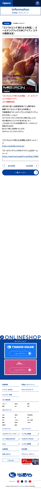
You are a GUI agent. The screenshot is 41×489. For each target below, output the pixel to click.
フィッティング (6, 429)
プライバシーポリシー (28, 454)
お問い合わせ (6, 454)
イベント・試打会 (7, 390)
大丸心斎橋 (30, 420)
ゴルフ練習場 (6, 400)
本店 (3, 415)
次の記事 (32, 166)
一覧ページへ (26, 172)
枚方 (3, 420)
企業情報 (5, 449)
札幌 (28, 406)
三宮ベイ (4, 404)
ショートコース (26, 429)
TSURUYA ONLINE (28, 439)
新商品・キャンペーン (28, 385)
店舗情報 (5, 385)
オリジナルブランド (27, 390)
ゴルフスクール (7, 410)
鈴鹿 (28, 404)
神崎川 (16, 404)
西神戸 (16, 422)
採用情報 (24, 449)
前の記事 (8, 166)
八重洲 (29, 422)
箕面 (3, 406)
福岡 (16, 425)
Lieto (4, 444)
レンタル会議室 (26, 434)
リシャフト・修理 (7, 395)
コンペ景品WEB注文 (8, 439)
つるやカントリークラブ (9, 434)
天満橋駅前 (30, 415)
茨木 (16, 406)
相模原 (4, 425)
